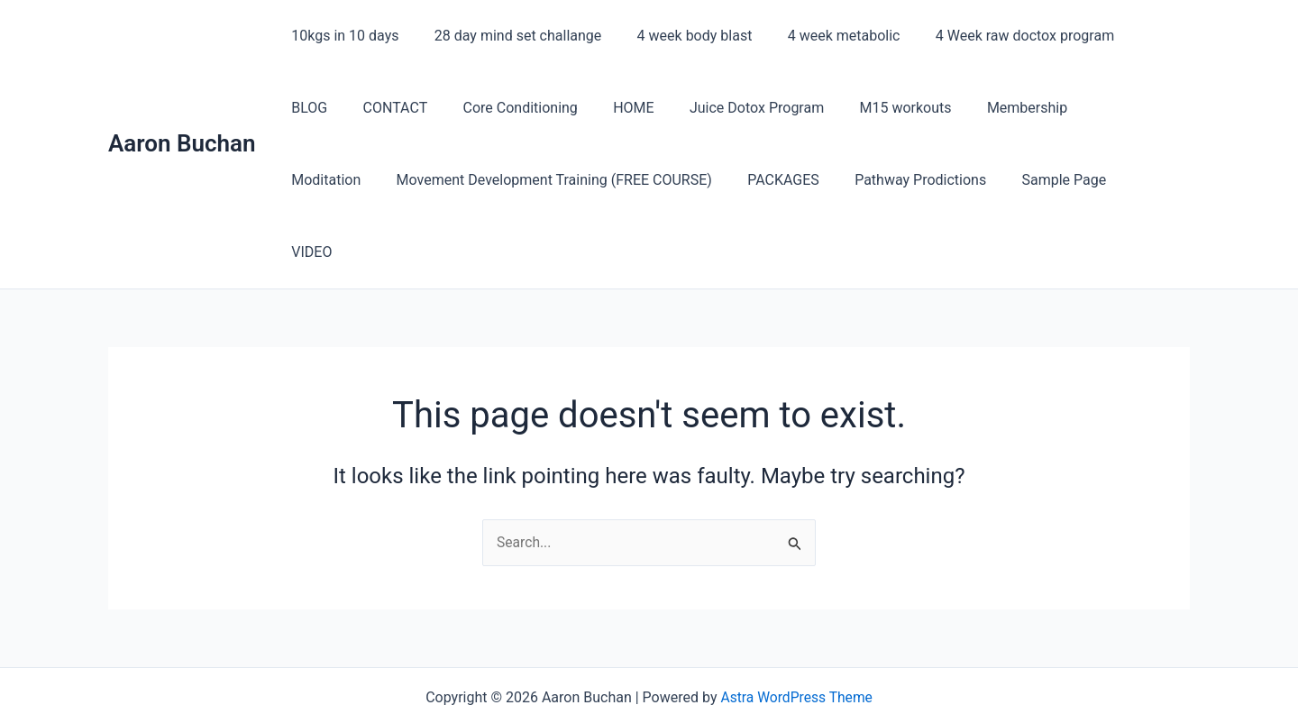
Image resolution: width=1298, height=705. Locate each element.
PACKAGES (669, 179)
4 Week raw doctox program (995, 35)
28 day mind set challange (508, 35)
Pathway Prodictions (799, 179)
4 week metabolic (820, 35)
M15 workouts (804, 107)
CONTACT (320, 107)
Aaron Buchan (182, 107)
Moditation (1023, 107)
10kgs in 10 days (342, 35)
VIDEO (1027, 179)
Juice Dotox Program (662, 107)
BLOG (1131, 35)
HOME (546, 107)
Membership (919, 107)
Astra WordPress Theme (795, 626)
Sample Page (936, 179)
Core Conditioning (438, 107)
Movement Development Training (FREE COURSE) (446, 179)
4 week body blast (678, 35)
